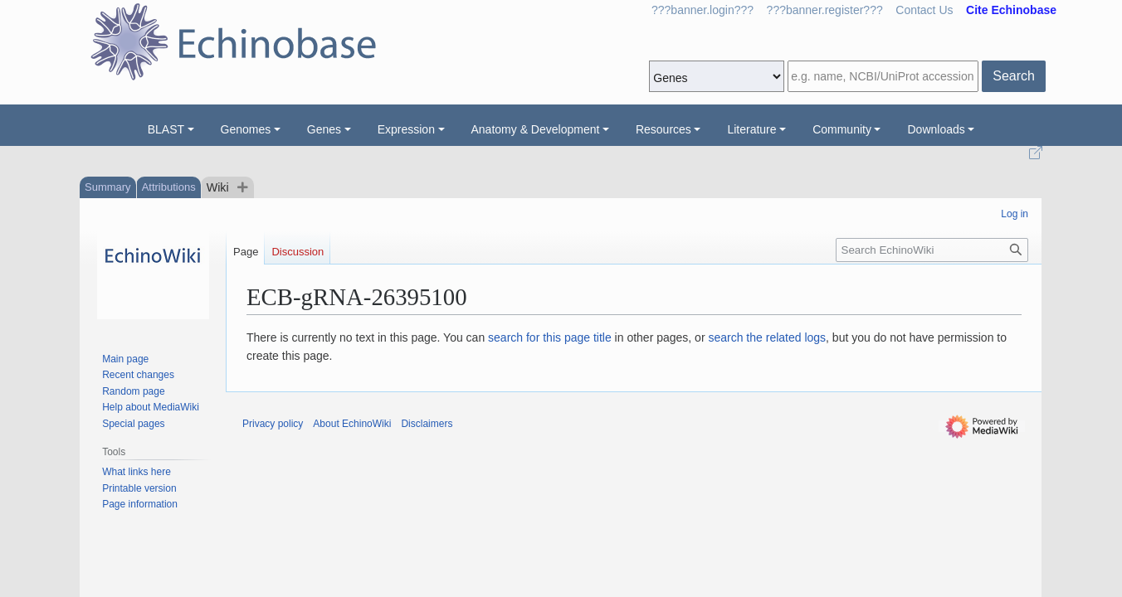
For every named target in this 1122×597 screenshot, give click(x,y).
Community (841, 129)
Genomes (246, 129)
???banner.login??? (702, 10)
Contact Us (924, 10)
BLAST (166, 129)
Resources (663, 129)
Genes (324, 129)
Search (1014, 76)
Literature (751, 129)
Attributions (169, 187)
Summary (108, 187)
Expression (406, 129)
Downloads (935, 129)
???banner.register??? (825, 10)
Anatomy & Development (535, 129)
